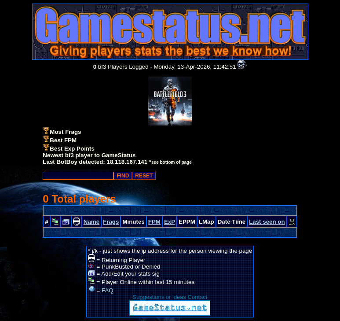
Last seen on (267, 221)
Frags (111, 221)
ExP (169, 221)
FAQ (107, 290)
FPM (154, 221)
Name (91, 221)
